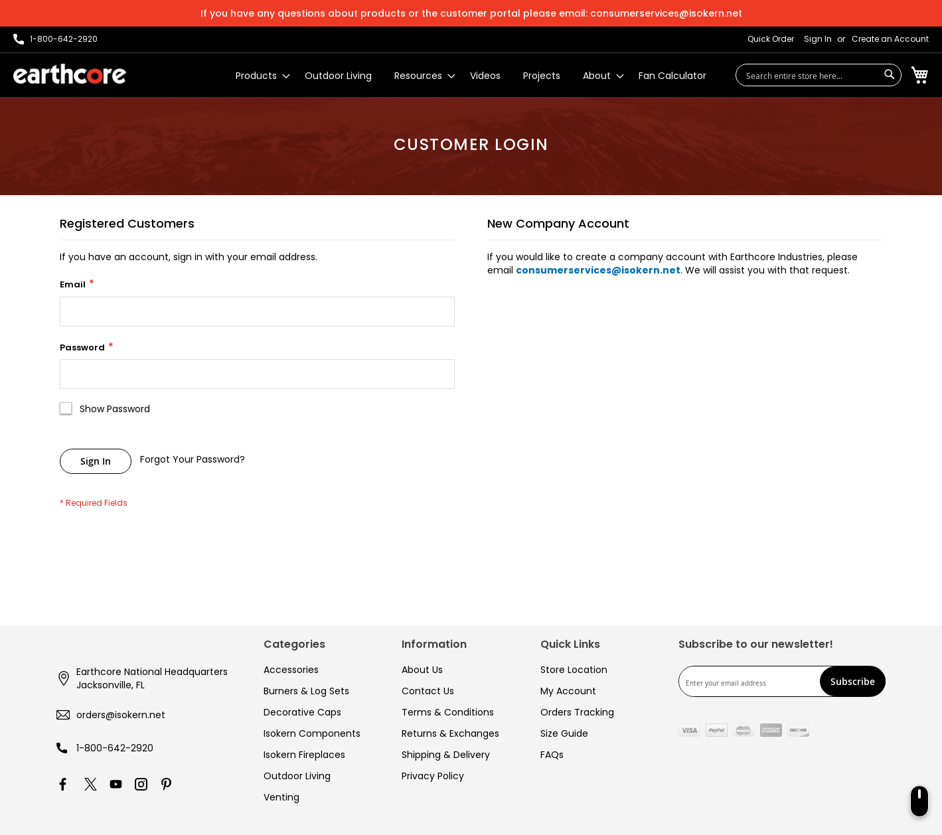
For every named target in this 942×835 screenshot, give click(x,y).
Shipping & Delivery (446, 754)
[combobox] (819, 75)
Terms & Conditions (448, 712)
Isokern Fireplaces (304, 754)
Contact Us (428, 691)
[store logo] (69, 74)
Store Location (573, 669)
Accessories (291, 669)
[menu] (471, 76)
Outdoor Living (297, 776)
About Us (422, 669)
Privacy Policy (433, 776)
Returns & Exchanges (450, 733)
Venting (281, 797)
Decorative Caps (302, 712)
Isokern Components (312, 733)
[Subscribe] (853, 681)
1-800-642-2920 (114, 748)
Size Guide (564, 733)
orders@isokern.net (120, 714)
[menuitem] (259, 76)
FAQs (552, 754)
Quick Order (770, 39)
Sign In (818, 39)
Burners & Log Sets (306, 691)
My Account (568, 691)
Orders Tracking (577, 712)
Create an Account (890, 39)
